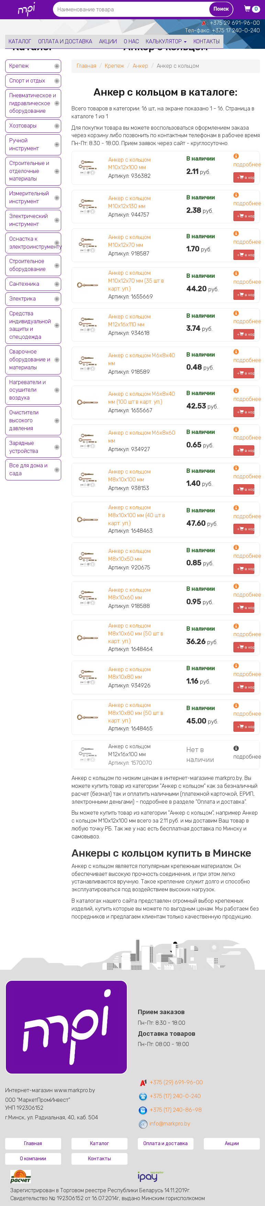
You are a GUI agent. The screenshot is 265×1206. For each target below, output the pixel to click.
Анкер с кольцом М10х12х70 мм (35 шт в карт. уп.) (136, 281)
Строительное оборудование (27, 265)
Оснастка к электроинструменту (35, 243)
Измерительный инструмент (29, 197)
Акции (108, 41)
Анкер (140, 66)
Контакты (207, 41)
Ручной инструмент (24, 144)
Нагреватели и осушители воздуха (27, 390)
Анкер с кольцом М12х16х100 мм (129, 750)
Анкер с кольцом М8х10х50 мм (129, 555)
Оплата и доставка (65, 41)
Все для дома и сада (28, 469)
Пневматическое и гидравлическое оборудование (32, 103)
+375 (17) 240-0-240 (169, 1096)
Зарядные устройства (23, 447)
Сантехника (24, 284)
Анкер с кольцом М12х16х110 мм (129, 320)
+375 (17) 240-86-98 (170, 1110)
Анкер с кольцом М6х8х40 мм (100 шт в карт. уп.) (141, 398)
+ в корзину (245, 177)
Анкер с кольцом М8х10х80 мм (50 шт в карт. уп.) (135, 713)
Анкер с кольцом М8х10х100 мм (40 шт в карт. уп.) (136, 515)
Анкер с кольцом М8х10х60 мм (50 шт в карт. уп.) (135, 633)
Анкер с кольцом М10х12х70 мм (129, 241)
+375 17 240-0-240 (236, 30)
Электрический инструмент (28, 220)
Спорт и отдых (27, 80)
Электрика (22, 298)
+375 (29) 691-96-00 (170, 1082)
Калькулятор (166, 41)
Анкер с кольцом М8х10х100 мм (129, 475)
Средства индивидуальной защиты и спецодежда (30, 325)
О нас (131, 41)
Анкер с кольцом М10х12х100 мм (129, 163)
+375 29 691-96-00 (235, 23)
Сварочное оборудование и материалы (29, 359)
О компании (33, 1159)
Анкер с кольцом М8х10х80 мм (129, 673)
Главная (86, 66)
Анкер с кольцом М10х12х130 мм (129, 202)
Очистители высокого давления (23, 420)
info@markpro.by (164, 1123)
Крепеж (19, 66)
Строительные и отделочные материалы (29, 171)
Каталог (20, 41)
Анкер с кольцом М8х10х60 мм (129, 594)
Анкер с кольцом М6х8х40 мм (141, 359)
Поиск (221, 9)
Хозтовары (22, 125)
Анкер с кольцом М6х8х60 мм (141, 437)
